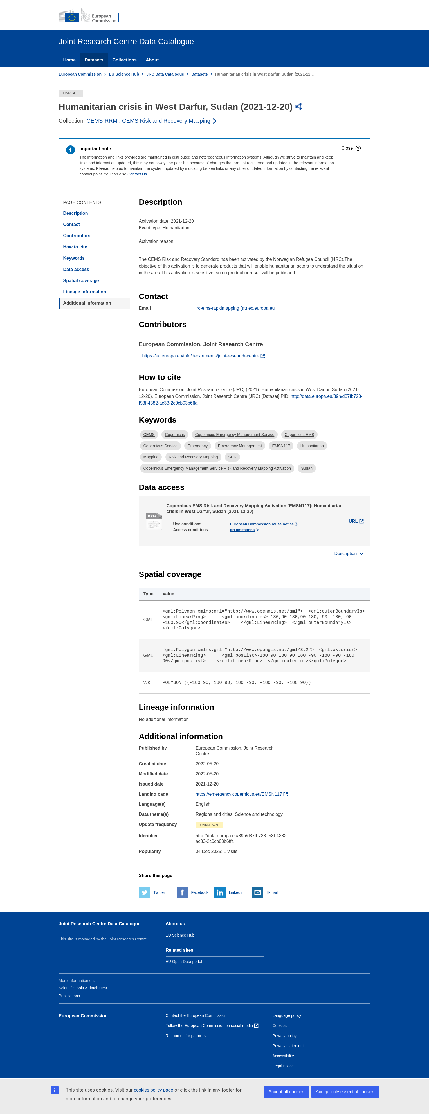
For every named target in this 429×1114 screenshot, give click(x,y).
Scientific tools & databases (83, 988)
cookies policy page (153, 1090)
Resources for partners (186, 1035)
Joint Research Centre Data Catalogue (100, 923)
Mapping (151, 457)
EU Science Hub (124, 74)
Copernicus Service (160, 446)
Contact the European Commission (196, 1015)
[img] (298, 106)
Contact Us (137, 174)
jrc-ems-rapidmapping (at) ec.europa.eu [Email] (235, 308)
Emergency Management (240, 446)
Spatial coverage (81, 280)
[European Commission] (93, 15)
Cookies (280, 1025)
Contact (71, 224)
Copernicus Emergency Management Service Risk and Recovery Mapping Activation (217, 468)
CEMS (149, 434)
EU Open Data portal (184, 961)
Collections (125, 60)
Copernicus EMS (299, 434)
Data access (76, 269)
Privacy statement (288, 1046)
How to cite (75, 247)
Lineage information (84, 291)
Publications (69, 996)
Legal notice (283, 1066)
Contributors (77, 235)
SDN (232, 457)
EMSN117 (281, 446)
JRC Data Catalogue (165, 74)
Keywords (74, 258)
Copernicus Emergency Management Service (235, 434)
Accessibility (283, 1056)
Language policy (287, 1015)
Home (69, 60)
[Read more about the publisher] (151, 121)
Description (75, 213)
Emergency (198, 446)
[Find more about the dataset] (242, 794)
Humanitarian (312, 446)
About (152, 60)
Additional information (87, 303)
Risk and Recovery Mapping (193, 457)
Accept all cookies (286, 1091)
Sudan (306, 468)
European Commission (80, 74)
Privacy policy (285, 1035)
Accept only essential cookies (345, 1091)
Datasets (94, 60)
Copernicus (175, 434)
